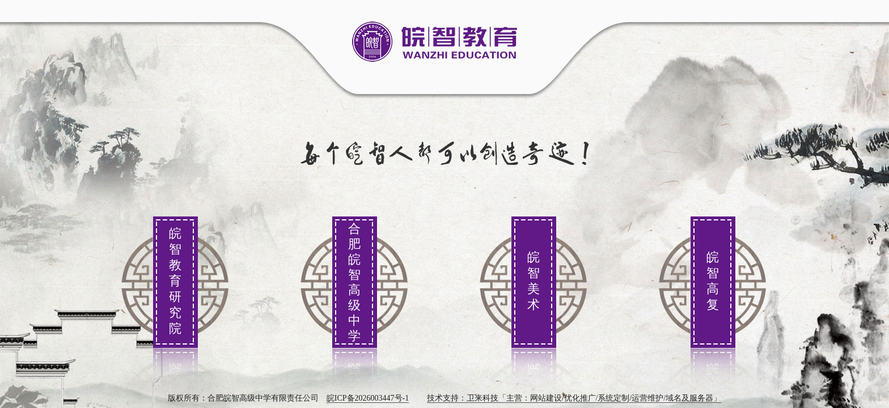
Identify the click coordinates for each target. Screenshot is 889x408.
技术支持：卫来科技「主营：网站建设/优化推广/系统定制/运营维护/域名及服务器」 (574, 398)
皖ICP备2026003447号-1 (368, 398)
